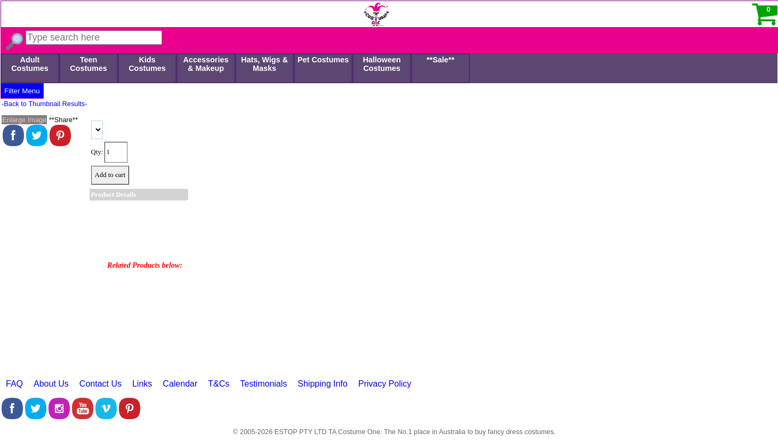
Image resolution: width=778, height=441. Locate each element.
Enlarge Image (24, 120)
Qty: (97, 152)
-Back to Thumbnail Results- (44, 104)
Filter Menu (22, 91)
